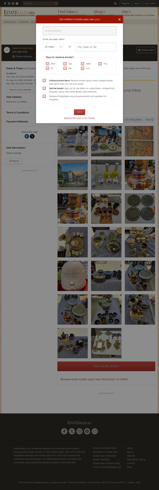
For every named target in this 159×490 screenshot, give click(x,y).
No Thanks (89, 118)
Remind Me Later (72, 118)
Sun (88, 68)
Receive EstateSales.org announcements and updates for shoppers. (78, 98)
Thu (105, 64)
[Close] (119, 19)
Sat (70, 68)
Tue (70, 64)
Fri (52, 68)
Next (79, 112)
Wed (88, 64)
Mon (53, 64)
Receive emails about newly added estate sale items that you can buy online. (81, 82)
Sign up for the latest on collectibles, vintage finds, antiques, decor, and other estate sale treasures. (82, 90)
